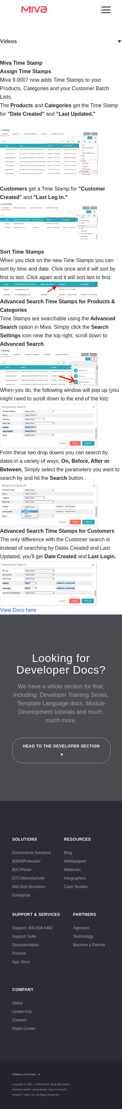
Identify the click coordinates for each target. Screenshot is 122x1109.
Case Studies (76, 886)
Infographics (75, 878)
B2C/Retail (22, 869)
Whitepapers (75, 861)
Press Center (23, 1028)
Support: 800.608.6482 (32, 928)
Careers (19, 1020)
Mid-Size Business (28, 886)
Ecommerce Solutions (31, 852)
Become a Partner (89, 945)
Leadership (22, 1011)
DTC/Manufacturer (28, 878)
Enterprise (21, 895)
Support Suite (24, 936)
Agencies (81, 928)
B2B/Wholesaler (26, 861)
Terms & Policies (24, 1074)
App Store (21, 962)
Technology (83, 936)
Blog (68, 852)
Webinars (72, 869)
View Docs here (18, 610)
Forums (19, 953)
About (17, 1003)
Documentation (25, 945)
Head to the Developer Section (61, 750)
